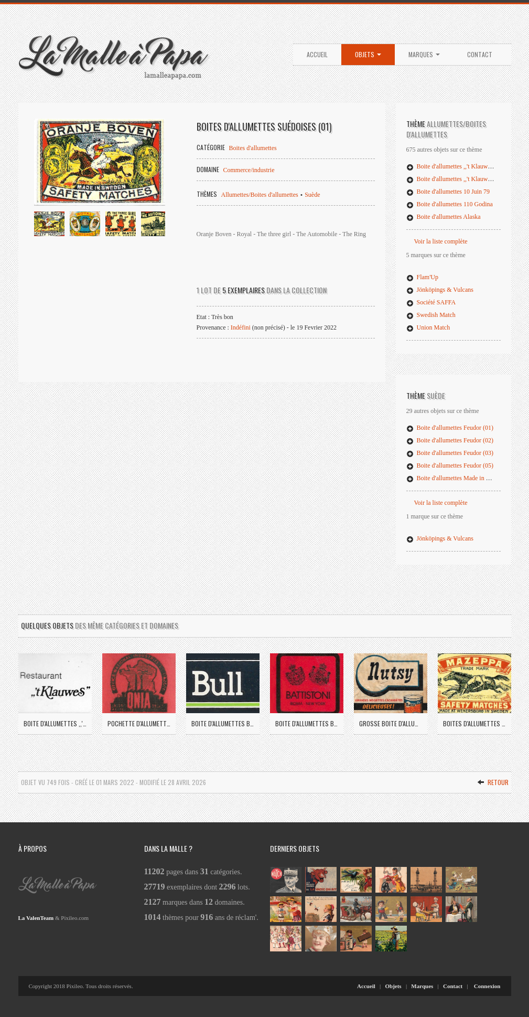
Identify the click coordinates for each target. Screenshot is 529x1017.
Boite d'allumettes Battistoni (306, 723)
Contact (479, 54)
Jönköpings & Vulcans (439, 289)
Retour (493, 782)
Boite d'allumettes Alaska (443, 216)
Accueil (317, 54)
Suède (312, 194)
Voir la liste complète (441, 241)
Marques (424, 54)
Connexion (487, 986)
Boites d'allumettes (253, 148)
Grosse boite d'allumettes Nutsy (390, 723)
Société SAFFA (431, 302)
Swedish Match (431, 315)
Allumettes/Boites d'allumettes (259, 194)
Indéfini (241, 327)
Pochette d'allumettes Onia (138, 723)
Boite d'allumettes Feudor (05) (449, 465)
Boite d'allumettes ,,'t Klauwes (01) (455, 166)
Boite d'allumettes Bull (222, 723)
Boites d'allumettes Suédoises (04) (474, 723)
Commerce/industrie (249, 170)
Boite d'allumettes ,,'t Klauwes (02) (455, 179)
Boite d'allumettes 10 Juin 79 (448, 191)
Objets (368, 54)
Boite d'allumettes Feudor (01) (449, 427)
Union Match (428, 327)
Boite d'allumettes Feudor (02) (449, 440)
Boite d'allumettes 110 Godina (449, 204)
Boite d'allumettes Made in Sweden (456, 478)
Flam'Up (422, 277)
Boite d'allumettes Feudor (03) (449, 453)
